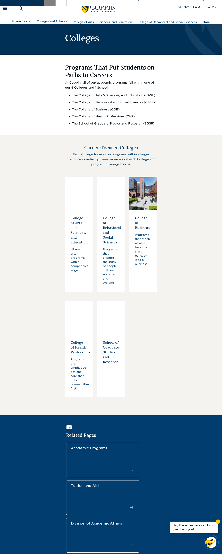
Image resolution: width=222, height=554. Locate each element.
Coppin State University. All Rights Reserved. (44, 546)
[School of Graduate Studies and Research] (111, 302)
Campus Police (173, 509)
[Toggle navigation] (16, 7)
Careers (104, 501)
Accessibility (82, 546)
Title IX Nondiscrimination (138, 546)
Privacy (113, 546)
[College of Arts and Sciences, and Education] (43, 221)
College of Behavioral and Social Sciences (167, 19)
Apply (175, 5)
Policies (99, 546)
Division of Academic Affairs (180, 377)
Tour (189, 5)
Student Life (80, 413)
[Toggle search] (27, 7)
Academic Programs (78, 375)
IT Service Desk (110, 517)
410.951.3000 (30, 505)
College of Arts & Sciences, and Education (102, 19)
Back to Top (197, 471)
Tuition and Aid (134, 373)
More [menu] (206, 19)
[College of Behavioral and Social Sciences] (111, 221)
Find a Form (108, 509)
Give (203, 5)
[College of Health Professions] (43, 302)
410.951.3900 (172, 517)
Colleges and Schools (52, 18)
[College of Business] (179, 221)
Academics (19, 18)
